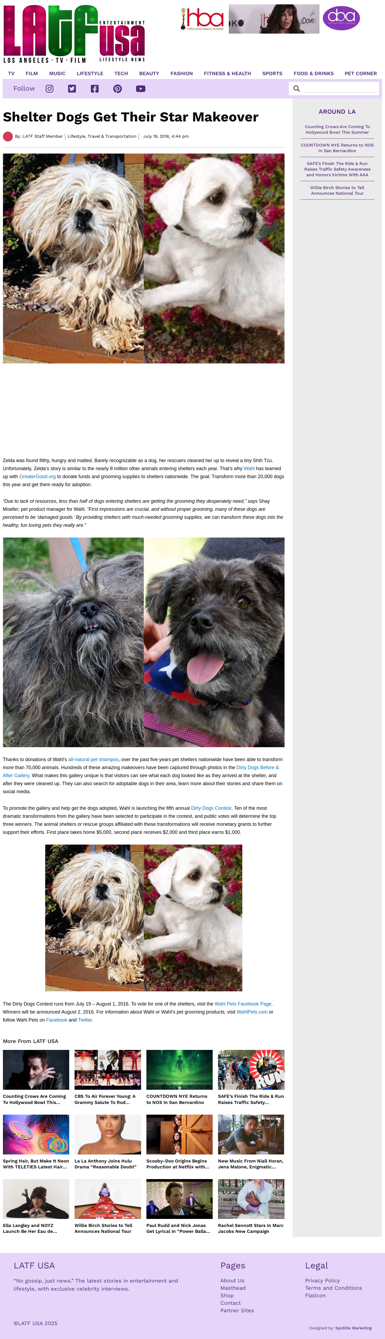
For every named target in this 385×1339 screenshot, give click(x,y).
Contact (230, 1303)
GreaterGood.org (38, 476)
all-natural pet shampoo (93, 759)
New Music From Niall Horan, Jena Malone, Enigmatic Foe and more (250, 1164)
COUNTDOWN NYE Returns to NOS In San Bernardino (176, 1099)
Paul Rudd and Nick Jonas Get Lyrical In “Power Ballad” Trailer (178, 1228)
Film (32, 73)
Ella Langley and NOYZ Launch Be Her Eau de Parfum (28, 1228)
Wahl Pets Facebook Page (243, 1004)
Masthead (233, 1288)
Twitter (85, 1020)
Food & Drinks (314, 73)
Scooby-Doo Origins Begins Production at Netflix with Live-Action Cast (176, 1164)
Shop (227, 1295)
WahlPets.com (252, 1012)
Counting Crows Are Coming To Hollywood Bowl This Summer (34, 1099)
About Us (232, 1280)
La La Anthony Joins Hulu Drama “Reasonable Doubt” (106, 1163)
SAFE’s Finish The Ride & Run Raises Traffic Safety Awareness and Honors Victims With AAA (251, 1099)
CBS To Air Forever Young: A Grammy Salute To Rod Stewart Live (105, 1099)
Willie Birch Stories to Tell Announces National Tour (103, 1228)
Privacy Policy (322, 1280)
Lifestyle (90, 73)
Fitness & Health (227, 73)
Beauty (149, 73)
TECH (121, 73)
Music (57, 73)
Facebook (56, 1020)
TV (11, 73)
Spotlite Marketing (353, 1328)
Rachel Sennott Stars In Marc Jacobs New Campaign (251, 1228)
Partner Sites (237, 1310)
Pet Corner (361, 73)
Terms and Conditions (333, 1288)
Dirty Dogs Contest (211, 808)
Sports (272, 73)
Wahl (249, 468)
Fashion (181, 73)
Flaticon (315, 1295)
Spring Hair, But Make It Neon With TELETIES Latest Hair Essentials (36, 1164)
